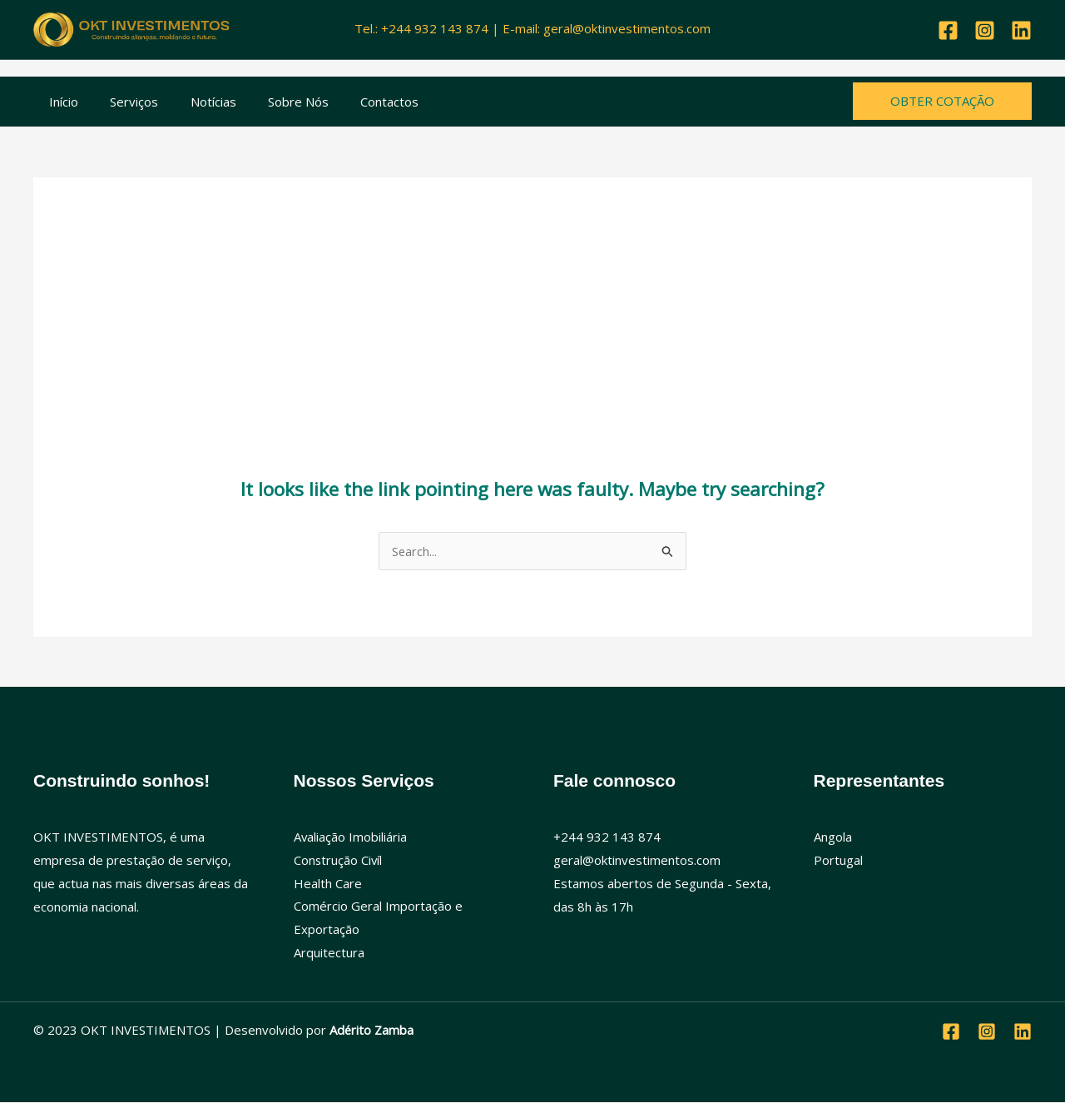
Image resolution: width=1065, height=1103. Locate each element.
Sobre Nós (274, 101)
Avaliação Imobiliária (351, 836)
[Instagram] (984, 30)
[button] (942, 101)
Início (60, 101)
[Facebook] (948, 30)
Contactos (358, 101)
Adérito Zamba (371, 1030)
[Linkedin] (1021, 30)
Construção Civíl (339, 860)
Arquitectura (329, 952)
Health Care (328, 883)
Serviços (124, 101)
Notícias (196, 101)
